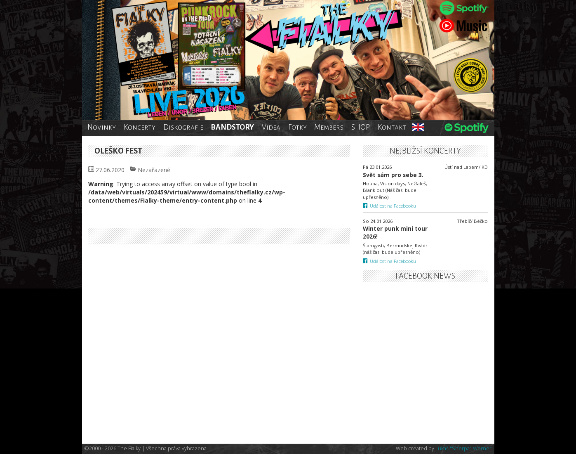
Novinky (101, 127)
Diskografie (183, 127)
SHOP (360, 127)
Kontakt (392, 127)
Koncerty (139, 127)
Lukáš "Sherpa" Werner (463, 448)
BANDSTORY (232, 127)
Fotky (297, 127)
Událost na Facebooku (389, 206)
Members (328, 127)
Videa (271, 127)
